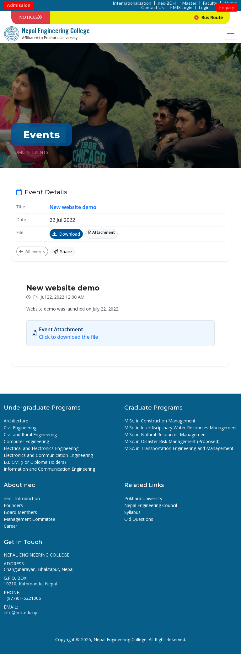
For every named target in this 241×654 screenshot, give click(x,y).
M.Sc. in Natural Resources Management (165, 434)
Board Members (20, 512)
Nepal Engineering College (120, 639)
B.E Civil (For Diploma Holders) (35, 462)
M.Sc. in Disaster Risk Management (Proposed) (172, 441)
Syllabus (132, 512)
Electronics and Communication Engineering (48, 455)
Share (62, 251)
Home (17, 152)
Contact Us (152, 7)
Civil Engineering (20, 428)
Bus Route (220, 17)
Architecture (16, 421)
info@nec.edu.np (20, 612)
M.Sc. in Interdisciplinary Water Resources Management (180, 428)
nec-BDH (167, 3)
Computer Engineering (26, 441)
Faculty (210, 3)
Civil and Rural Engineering (30, 434)
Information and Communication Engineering (49, 469)
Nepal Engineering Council (150, 505)
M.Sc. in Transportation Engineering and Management (178, 448)
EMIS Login (181, 7)
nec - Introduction (22, 498)
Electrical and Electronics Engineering (41, 448)
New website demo (73, 207)
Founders (13, 505)
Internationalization (132, 3)
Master (189, 3)
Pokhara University (143, 498)
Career (10, 526)
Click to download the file (68, 336)
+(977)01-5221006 (22, 598)
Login (204, 7)
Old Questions (138, 519)
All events (32, 251)
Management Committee (29, 519)
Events (40, 152)
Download (66, 234)
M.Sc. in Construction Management (159, 421)
